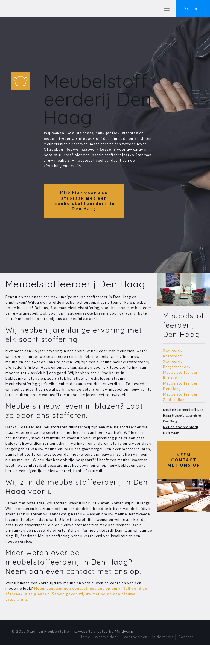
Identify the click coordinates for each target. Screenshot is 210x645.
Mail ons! (193, 8)
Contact (185, 637)
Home (85, 637)
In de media (163, 637)
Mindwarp (124, 631)
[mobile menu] (166, 8)
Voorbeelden (135, 637)
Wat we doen (107, 637)
